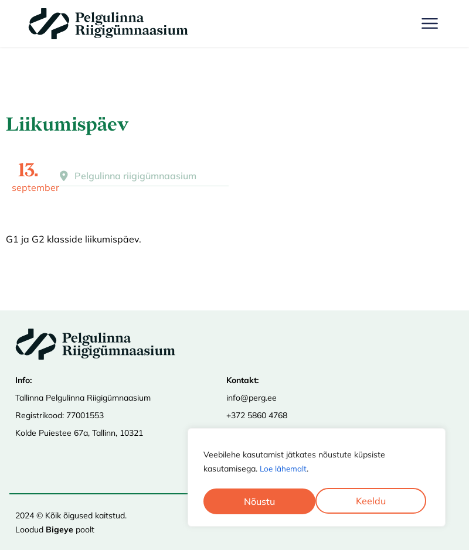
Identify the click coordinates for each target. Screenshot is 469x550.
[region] (317, 479)
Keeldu (259, 501)
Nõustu (374, 501)
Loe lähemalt (284, 471)
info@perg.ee (251, 397)
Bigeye (59, 529)
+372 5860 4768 (256, 415)
